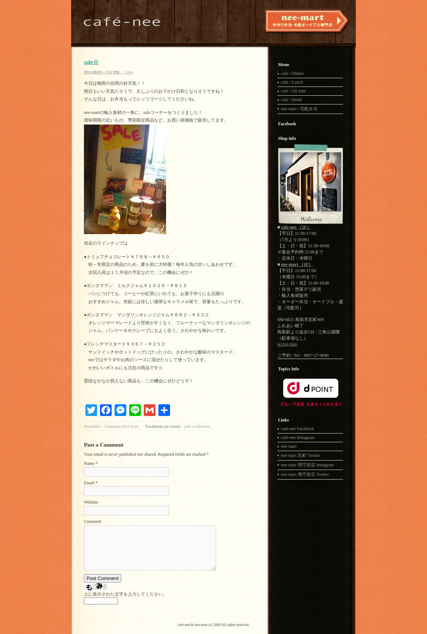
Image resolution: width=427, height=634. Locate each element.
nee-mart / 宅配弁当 (299, 108)
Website (91, 502)
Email (89, 482)
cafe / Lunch (292, 82)
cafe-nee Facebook (297, 428)
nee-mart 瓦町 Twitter (300, 455)
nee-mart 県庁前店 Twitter (305, 474)
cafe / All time (293, 90)
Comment (92, 521)
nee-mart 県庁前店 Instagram (307, 464)
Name (89, 463)
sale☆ (91, 62)
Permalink (92, 426)
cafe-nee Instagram (298, 437)
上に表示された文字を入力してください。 (125, 594)
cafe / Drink (291, 99)
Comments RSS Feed (121, 426)
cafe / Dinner (292, 73)
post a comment (196, 426)
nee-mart (289, 446)
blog (129, 72)
